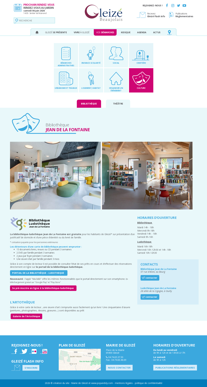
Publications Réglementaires (175, 367)
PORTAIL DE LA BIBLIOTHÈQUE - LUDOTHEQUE (38, 272)
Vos (105, 32)
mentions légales (124, 383)
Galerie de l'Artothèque (26, 316)
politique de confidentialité (148, 383)
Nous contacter (119, 367)
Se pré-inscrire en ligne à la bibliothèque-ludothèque (43, 288)
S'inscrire (31, 367)
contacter (151, 277)
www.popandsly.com (102, 383)
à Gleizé (81, 32)
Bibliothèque (89, 103)
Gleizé (56, 32)
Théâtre (118, 103)
